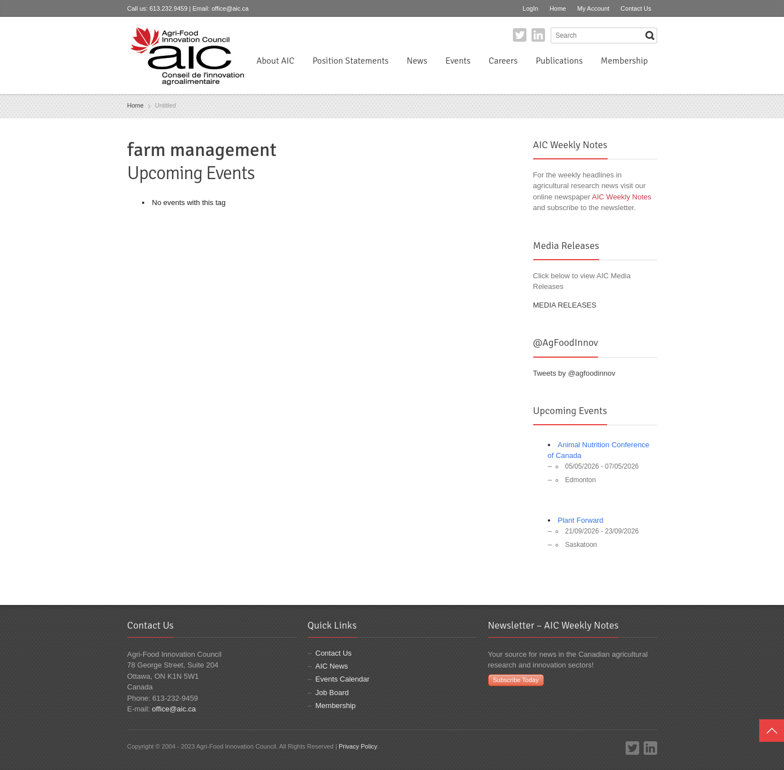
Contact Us (636, 8)
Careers (503, 60)
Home (558, 8)
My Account (593, 8)
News (417, 60)
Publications (558, 60)
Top (771, 730)
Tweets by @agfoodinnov (574, 373)
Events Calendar (343, 679)
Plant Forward (581, 520)
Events (458, 60)
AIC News (332, 666)
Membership (624, 60)
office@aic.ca (230, 8)
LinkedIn (538, 35)
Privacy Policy (358, 746)
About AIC (275, 60)
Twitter (519, 35)
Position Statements (350, 60)
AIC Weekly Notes (621, 197)
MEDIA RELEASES (565, 305)
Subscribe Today (516, 679)
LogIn (530, 8)
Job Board (332, 692)
